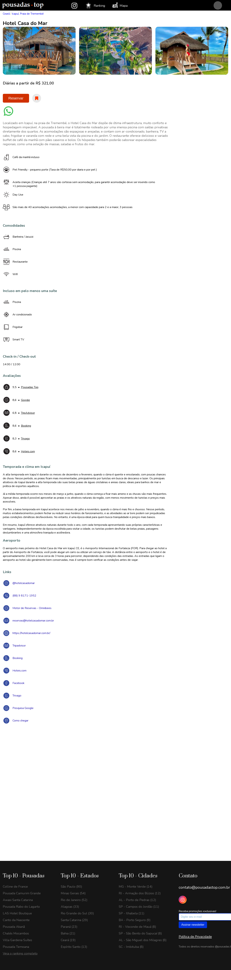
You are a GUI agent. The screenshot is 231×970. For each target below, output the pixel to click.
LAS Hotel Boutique (17, 913)
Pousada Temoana (16, 947)
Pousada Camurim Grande (22, 893)
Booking (18, 658)
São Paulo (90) (71, 886)
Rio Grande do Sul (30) (77, 913)
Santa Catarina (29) (74, 920)
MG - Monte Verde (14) (135, 886)
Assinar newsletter (192, 924)
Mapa (120, 5)
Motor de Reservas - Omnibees (32, 608)
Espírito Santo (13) (74, 947)
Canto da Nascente (16, 920)
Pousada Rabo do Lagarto (21, 906)
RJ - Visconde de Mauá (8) (137, 926)
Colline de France (15, 886)
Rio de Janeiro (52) (74, 900)
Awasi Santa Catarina (18, 900)
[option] (39, 51)
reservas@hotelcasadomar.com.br (33, 621)
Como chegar (20, 721)
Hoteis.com (19, 671)
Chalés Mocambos (16, 933)
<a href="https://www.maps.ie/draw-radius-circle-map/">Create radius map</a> (115, 778)
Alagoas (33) (70, 906)
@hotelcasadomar (24, 583)
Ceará (6, 13)
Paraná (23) (69, 926)
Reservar (15, 98)
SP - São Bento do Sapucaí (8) (140, 933)
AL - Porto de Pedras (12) (137, 900)
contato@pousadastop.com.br (204, 887)
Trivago (17, 696)
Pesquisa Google (23, 708)
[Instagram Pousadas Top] (183, 900)
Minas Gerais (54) (73, 893)
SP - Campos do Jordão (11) (139, 906)
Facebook (18, 683)
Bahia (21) (68, 933)
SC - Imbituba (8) (131, 947)
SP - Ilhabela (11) (131, 913)
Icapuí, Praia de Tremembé (28, 13)
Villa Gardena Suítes (17, 940)
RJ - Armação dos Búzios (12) (140, 893)
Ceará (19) (68, 940)
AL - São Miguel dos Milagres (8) (143, 940)
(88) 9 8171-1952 (24, 596)
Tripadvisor (19, 646)
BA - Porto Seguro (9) (134, 920)
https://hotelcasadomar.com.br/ (31, 633)
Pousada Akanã (14, 926)
